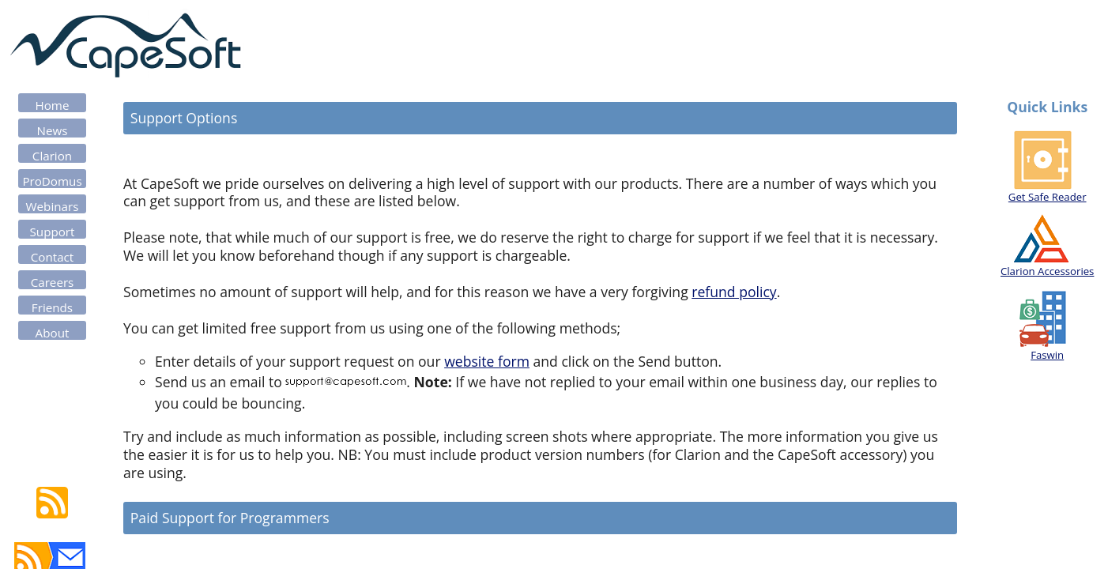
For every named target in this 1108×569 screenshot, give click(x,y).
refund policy (734, 291)
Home (53, 105)
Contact (52, 257)
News (52, 130)
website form (487, 361)
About (53, 333)
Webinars (52, 206)
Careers (52, 282)
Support (52, 231)
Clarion (52, 156)
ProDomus (51, 181)
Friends (52, 307)
